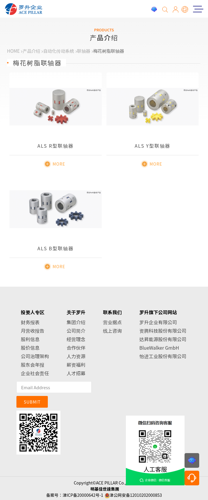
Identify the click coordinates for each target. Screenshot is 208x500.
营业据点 (112, 322)
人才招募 (76, 373)
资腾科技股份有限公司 (162, 330)
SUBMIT (32, 402)
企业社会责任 (35, 373)
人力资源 (76, 356)
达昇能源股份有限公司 (162, 339)
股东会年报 (32, 364)
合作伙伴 (76, 347)
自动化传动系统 (58, 51)
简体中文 (185, 9)
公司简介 (76, 330)
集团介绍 (76, 322)
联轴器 (83, 51)
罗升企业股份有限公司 (24, 9)
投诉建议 (154, 9)
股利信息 (30, 339)
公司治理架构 (35, 356)
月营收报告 (32, 330)
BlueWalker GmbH (159, 347)
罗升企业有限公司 (158, 322)
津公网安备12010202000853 (135, 495)
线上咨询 (112, 330)
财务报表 (30, 322)
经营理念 (76, 339)
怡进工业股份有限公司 (162, 356)
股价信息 (30, 347)
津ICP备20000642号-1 (82, 495)
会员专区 (176, 9)
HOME (13, 51)
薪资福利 (76, 364)
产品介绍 (31, 51)
